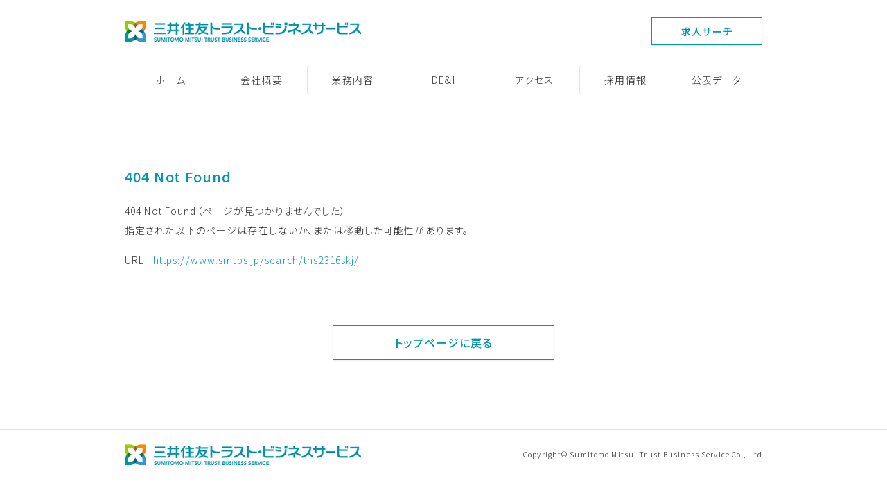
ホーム (170, 80)
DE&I (443, 80)
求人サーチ (706, 31)
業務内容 (352, 80)
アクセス (535, 80)
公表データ (717, 80)
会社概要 (261, 80)
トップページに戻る (443, 342)
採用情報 (625, 80)
